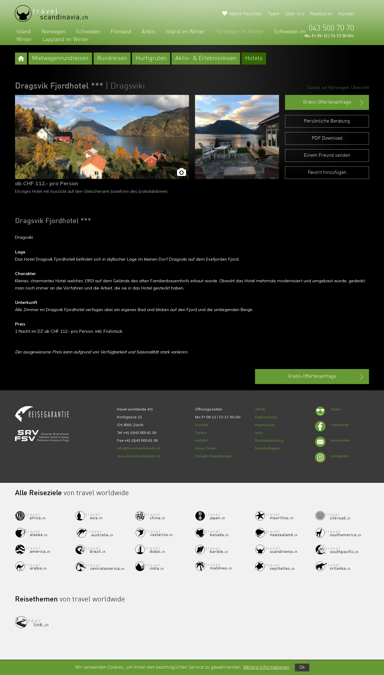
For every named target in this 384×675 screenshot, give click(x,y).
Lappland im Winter (65, 39)
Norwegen (53, 32)
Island (23, 32)
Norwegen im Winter (239, 32)
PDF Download (327, 138)
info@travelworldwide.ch (138, 448)
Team (273, 14)
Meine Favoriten (245, 14)
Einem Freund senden (327, 155)
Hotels (253, 59)
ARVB (260, 409)
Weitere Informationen (266, 667)
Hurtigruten (151, 59)
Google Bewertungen (214, 456)
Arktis (148, 32)
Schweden (88, 32)
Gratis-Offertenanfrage (333, 102)
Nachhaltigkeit (267, 448)
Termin (201, 432)
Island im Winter (185, 32)
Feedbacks (321, 14)
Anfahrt (201, 440)
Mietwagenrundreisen (60, 59)
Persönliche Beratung (327, 121)
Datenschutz (266, 417)
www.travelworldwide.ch (138, 456)
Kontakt (346, 14)
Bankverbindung (269, 440)
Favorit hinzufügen (327, 172)
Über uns (294, 14)
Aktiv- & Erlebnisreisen (205, 59)
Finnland (121, 32)
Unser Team (205, 448)
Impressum (265, 424)
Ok (302, 667)
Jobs (259, 432)
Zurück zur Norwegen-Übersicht (338, 87)
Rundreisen (112, 59)
